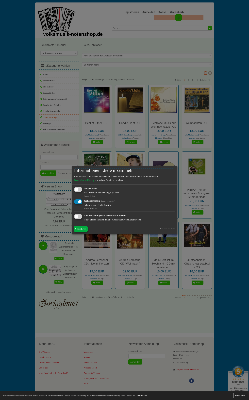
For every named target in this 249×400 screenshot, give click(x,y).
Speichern (80, 229)
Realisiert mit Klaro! (168, 229)
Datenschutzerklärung (84, 180)
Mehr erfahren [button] (141, 396)
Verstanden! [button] (240, 396)
